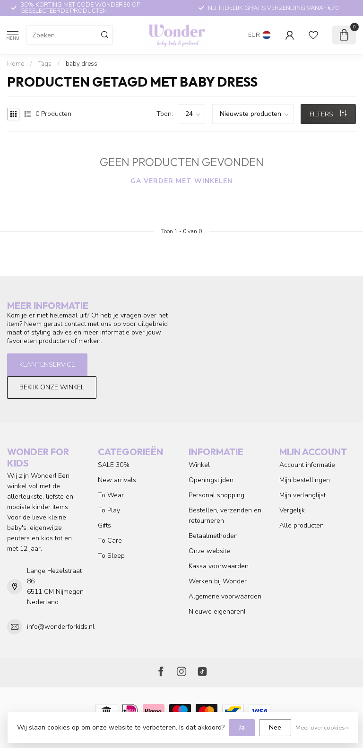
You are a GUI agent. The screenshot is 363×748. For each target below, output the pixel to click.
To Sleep (111, 555)
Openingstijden (211, 479)
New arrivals (117, 479)
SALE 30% (114, 464)
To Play (109, 510)
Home (15, 64)
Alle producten (301, 525)
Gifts (104, 525)
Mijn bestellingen (304, 479)
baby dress (81, 64)
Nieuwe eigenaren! (217, 611)
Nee (275, 727)
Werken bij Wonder (218, 581)
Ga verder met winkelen (181, 180)
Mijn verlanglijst (302, 495)
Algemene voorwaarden (225, 596)
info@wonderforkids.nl (61, 626)
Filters (328, 114)
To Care (110, 540)
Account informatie (307, 464)
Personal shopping (216, 495)
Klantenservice (47, 364)
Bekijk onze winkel (51, 387)
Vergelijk (292, 510)
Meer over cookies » (322, 727)
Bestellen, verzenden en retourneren (225, 515)
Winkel (199, 464)
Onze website (209, 550)
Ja (242, 727)
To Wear (111, 495)
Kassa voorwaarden (219, 566)
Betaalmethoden (213, 535)
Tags (45, 64)
